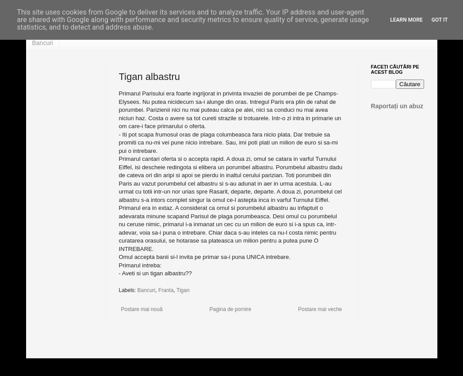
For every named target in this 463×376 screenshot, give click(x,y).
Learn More (406, 20)
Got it (440, 20)
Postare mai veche (320, 309)
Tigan (183, 290)
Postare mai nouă (142, 309)
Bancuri (42, 42)
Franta (166, 290)
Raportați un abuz (397, 106)
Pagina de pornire (230, 309)
